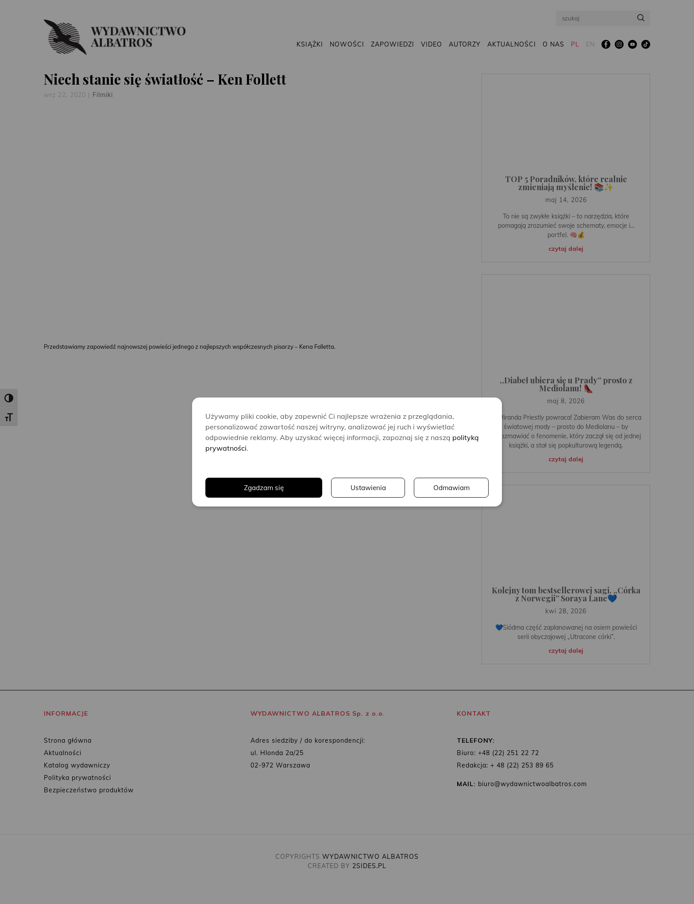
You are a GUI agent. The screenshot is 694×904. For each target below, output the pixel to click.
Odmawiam (451, 487)
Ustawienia (367, 487)
